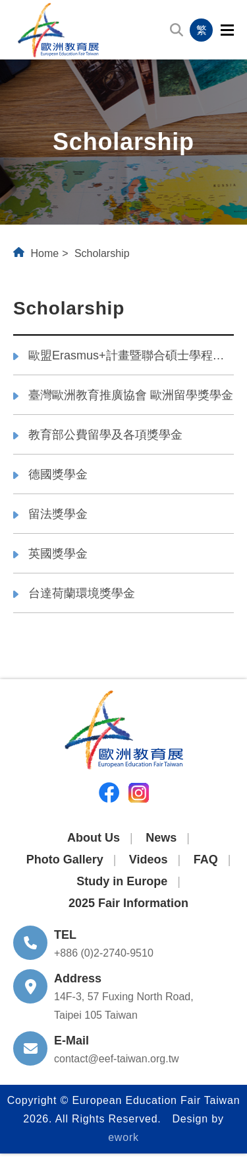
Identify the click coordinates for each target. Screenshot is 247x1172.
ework (123, 1137)
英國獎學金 (58, 553)
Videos (148, 859)
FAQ (206, 859)
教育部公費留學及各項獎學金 (105, 434)
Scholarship (102, 253)
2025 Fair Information (128, 903)
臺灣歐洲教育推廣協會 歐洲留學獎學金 (130, 395)
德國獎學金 (58, 474)
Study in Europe (121, 881)
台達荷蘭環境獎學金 (81, 593)
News (161, 837)
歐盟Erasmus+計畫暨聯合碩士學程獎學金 (131, 355)
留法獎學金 (58, 514)
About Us (93, 837)
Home (44, 253)
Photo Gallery (64, 859)
